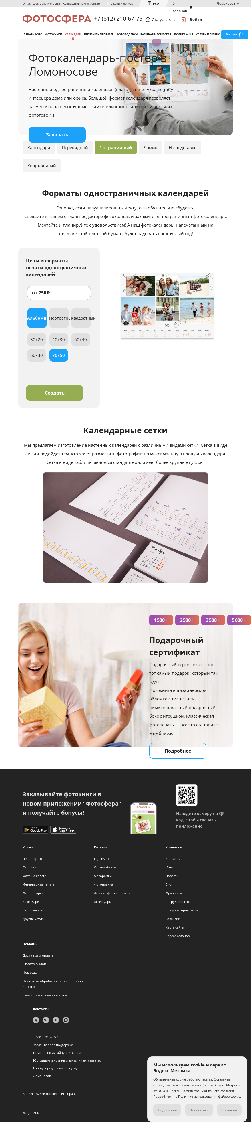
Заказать (57, 138)
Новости (172, 879)
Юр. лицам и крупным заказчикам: (60, 1064)
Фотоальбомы (105, 871)
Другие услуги (34, 922)
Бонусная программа (182, 914)
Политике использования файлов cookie (209, 1096)
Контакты (173, 862)
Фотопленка (103, 888)
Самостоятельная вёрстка (45, 998)
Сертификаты (33, 914)
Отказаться (199, 1110)
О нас (27, 3)
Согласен (229, 1110)
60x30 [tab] (36, 359)
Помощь (30, 976)
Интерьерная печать (99, 37)
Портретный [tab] (59, 321)
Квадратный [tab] (81, 321)
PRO (156, 3)
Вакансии (173, 922)
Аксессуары (102, 905)
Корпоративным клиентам (81, 3)
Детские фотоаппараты (112, 897)
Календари (73, 37)
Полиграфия (183, 37)
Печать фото (33, 37)
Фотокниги (53, 37)
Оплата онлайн (36, 967)
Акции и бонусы (122, 3)
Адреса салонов (178, 939)
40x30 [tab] (58, 343)
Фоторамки (103, 879)
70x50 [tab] (58, 359)
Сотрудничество (178, 905)
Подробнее (178, 754)
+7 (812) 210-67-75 (118, 19)
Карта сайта (175, 931)
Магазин (231, 37)
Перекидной (75, 151)
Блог (169, 888)
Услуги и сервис (208, 37)
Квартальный (41, 169)
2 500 (187, 624)
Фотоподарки (127, 37)
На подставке (182, 151)
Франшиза (174, 897)
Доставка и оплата (46, 3)
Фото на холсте (34, 879)
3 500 (213, 624)
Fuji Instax (101, 862)
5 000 (239, 624)
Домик (150, 151)
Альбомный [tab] (37, 321)
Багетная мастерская (155, 37)
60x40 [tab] (80, 343)
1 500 (161, 624)
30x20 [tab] (36, 343)
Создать (55, 396)
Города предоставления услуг (56, 1072)
